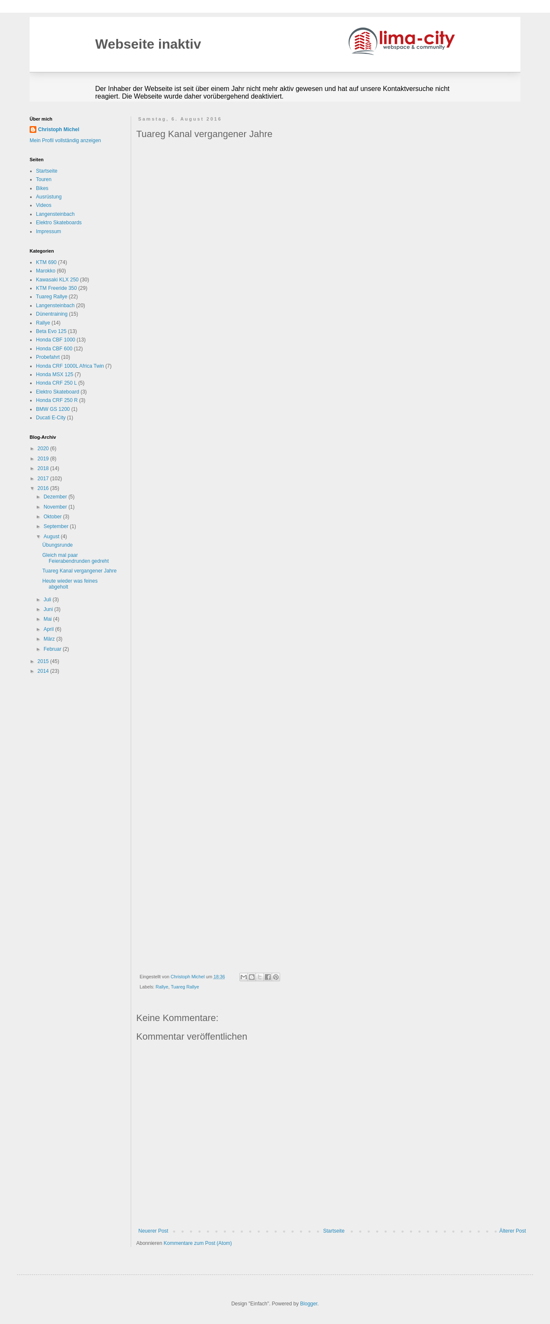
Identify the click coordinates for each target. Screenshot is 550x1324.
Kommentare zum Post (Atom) (198, 1243)
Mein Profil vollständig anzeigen (65, 140)
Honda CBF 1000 (55, 340)
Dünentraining (52, 314)
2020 (44, 448)
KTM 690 (46, 262)
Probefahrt (48, 357)
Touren (44, 179)
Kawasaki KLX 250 (57, 280)
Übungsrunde (57, 545)
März (50, 639)
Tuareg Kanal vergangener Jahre (79, 571)
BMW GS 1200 (53, 409)
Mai (48, 619)
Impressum (48, 231)
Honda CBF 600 (54, 349)
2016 (44, 488)
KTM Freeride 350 (56, 288)
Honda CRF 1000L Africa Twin (70, 366)
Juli (48, 600)
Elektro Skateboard (57, 392)
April (49, 629)
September (57, 526)
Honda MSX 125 (54, 374)
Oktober (53, 517)
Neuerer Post (153, 1231)
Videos (43, 205)
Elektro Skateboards (59, 223)
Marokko (45, 271)
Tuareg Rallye (185, 986)
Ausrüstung (49, 197)
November (56, 507)
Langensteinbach (55, 214)
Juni (49, 609)
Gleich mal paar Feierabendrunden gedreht (75, 558)
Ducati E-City (51, 418)
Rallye (162, 986)
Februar (53, 649)
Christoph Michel (58, 129)
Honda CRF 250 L (56, 383)
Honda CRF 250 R (57, 400)
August (52, 537)
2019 (44, 459)
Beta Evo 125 (51, 331)
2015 (44, 661)
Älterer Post (512, 1231)
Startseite (334, 1231)
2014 (44, 671)
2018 (44, 468)
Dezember (56, 497)
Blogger (308, 1304)
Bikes (42, 188)
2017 (44, 479)
